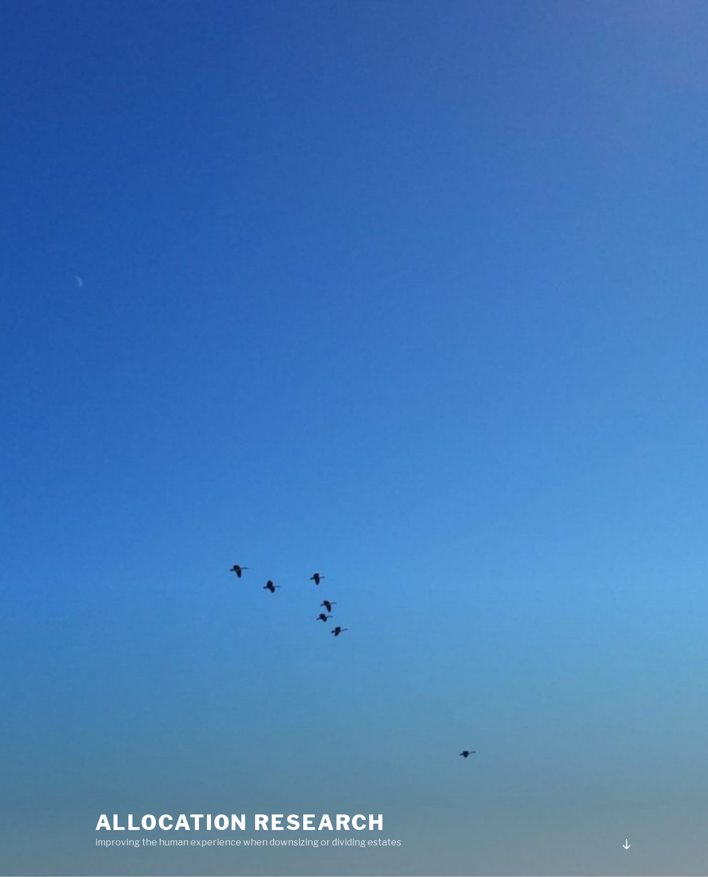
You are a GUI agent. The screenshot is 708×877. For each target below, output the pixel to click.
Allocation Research (240, 822)
